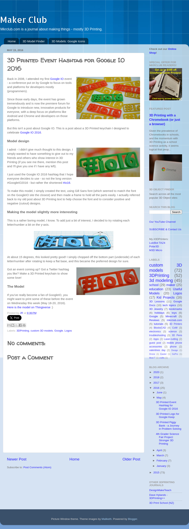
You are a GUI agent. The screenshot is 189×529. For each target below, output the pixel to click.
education (156, 289)
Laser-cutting (171, 339)
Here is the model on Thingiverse (29, 307)
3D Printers (175, 324)
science (173, 331)
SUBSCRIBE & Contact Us (165, 229)
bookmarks (175, 309)
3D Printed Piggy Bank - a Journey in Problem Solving (168, 425)
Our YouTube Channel (162, 221)
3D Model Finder (34, 41)
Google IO (57, 78)
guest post (155, 342)
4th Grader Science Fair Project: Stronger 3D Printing (167, 438)
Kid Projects (165, 297)
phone (173, 346)
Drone (152, 354)
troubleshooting (157, 335)
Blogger (132, 518)
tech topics (169, 305)
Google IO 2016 (30, 132)
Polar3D (154, 246)
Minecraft (171, 316)
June (160, 392)
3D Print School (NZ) (161, 502)
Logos (68, 330)
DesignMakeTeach (160, 490)
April (160, 450)
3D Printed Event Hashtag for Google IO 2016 (167, 405)
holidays (160, 312)
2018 (156, 377)
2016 (156, 387)
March (161, 455)
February (162, 460)
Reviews (154, 320)
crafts (161, 358)
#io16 (66, 182)
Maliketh (106, 518)
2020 (156, 372)
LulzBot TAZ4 (157, 242)
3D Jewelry (156, 309)
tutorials (158, 323)
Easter (163, 354)
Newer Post (16, 459)
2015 (156, 472)
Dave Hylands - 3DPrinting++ (158, 496)
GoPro (175, 354)
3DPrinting (23, 330)
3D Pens (177, 335)
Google (58, 330)
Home (12, 41)
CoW (174, 327)
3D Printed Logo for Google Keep (167, 415)
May (159, 397)
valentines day (157, 350)
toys (174, 312)
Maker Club (23, 19)
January (162, 465)
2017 (156, 382)
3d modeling (161, 280)
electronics (155, 331)
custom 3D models (42, 330)
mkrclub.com (174, 320)
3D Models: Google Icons (68, 41)
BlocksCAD (160, 327)
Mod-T (152, 358)
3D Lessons (157, 301)
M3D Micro (155, 250)
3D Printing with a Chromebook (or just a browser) (164, 120)
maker (170, 285)
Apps (156, 339)
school (154, 285)
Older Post (131, 459)
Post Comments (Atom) (37, 467)
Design (174, 350)
